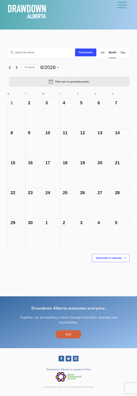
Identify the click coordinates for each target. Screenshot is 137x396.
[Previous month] (9, 67)
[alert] (69, 82)
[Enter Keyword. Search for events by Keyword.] (41, 52)
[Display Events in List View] (103, 52)
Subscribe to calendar (109, 258)
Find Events (86, 52)
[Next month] (16, 67)
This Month (29, 67)
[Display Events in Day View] (123, 52)
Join (68, 334)
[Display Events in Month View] (112, 52)
